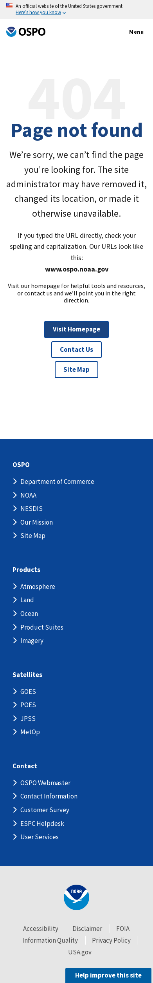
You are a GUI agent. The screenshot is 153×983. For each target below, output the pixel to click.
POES (28, 705)
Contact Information (48, 796)
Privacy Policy (111, 940)
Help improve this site (108, 975)
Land (27, 600)
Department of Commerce (57, 481)
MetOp (30, 732)
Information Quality (50, 940)
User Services (39, 837)
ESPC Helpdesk (42, 823)
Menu (128, 32)
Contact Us (76, 349)
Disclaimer (87, 928)
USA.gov (80, 952)
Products (26, 570)
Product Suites (41, 627)
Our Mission (36, 522)
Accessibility (40, 928)
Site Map (76, 369)
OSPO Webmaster (45, 782)
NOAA (28, 495)
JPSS (28, 718)
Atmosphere (37, 586)
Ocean (29, 613)
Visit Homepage (76, 329)
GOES (28, 691)
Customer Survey (44, 810)
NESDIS (31, 508)
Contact (25, 766)
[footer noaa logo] (76, 897)
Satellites (27, 675)
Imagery (31, 640)
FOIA (123, 928)
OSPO (21, 465)
